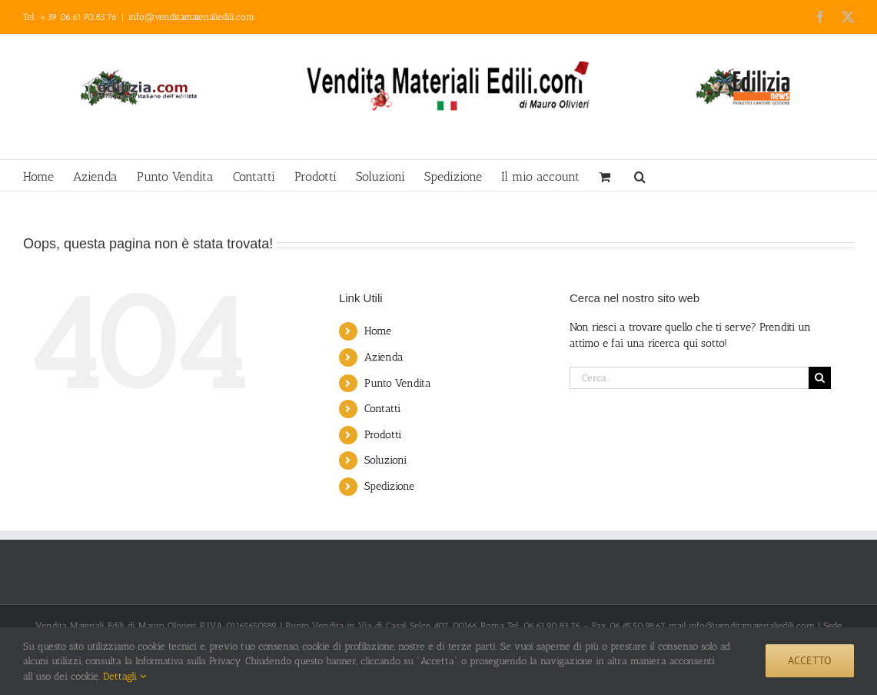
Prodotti (382, 434)
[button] (640, 175)
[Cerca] (820, 378)
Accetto (810, 660)
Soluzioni (385, 460)
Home (377, 331)
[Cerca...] (689, 378)
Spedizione (389, 486)
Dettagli (124, 676)
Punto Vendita (397, 383)
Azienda (384, 357)
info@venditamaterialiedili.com (191, 17)
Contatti (382, 408)
